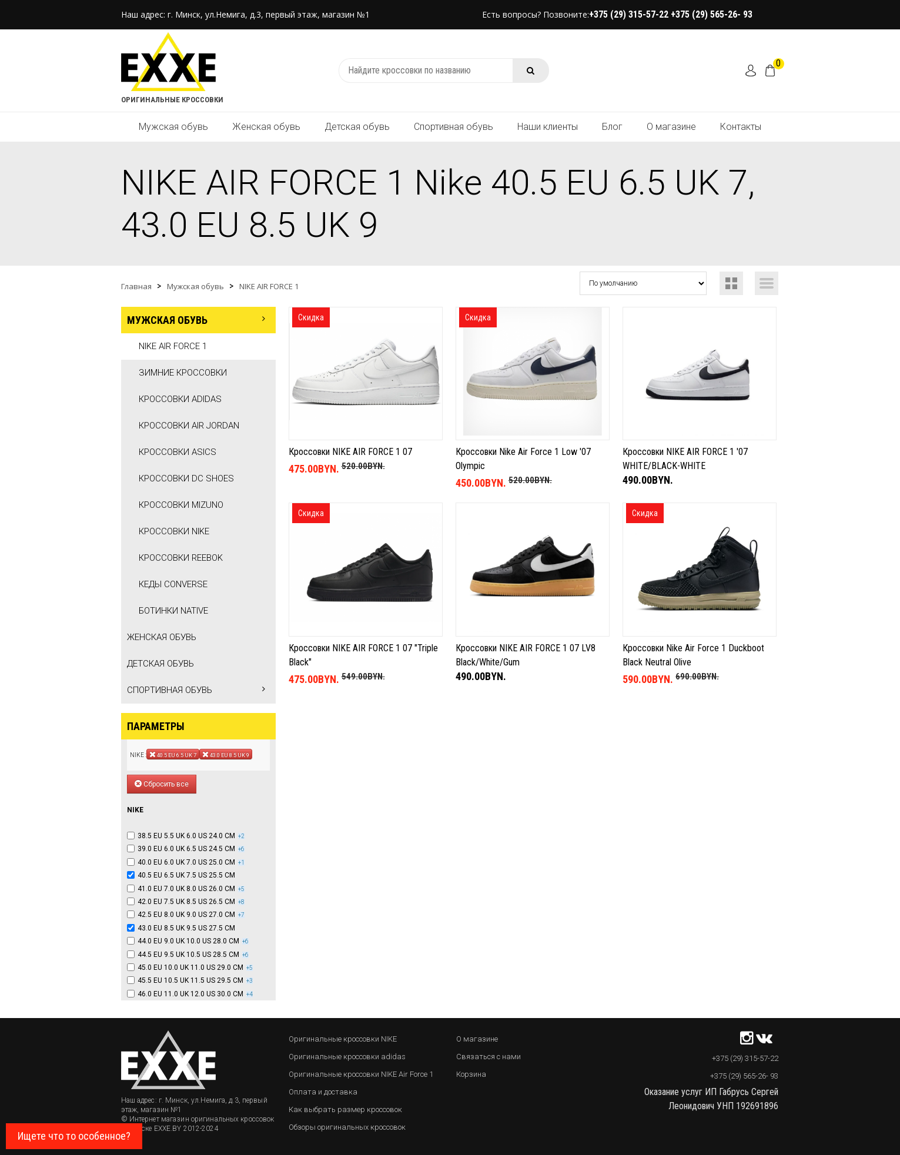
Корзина (471, 1074)
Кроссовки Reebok (181, 558)
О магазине (671, 126)
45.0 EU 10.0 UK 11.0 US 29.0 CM (190, 967)
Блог (612, 126)
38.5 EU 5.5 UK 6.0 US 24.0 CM (186, 836)
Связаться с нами (488, 1056)
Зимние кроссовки (183, 372)
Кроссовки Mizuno (181, 505)
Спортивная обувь (453, 126)
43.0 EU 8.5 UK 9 (225, 754)
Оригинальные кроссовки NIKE (343, 1039)
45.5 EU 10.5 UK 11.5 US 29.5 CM (190, 980)
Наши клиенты (547, 126)
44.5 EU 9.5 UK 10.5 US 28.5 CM (188, 954)
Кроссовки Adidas (180, 399)
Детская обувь (357, 126)
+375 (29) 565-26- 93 (711, 14)
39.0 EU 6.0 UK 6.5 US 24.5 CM (186, 849)
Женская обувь (266, 126)
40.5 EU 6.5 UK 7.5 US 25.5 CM (186, 875)
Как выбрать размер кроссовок (345, 1109)
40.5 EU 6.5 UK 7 (172, 754)
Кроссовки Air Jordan (189, 425)
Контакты (740, 126)
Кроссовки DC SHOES (186, 478)
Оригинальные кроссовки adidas (347, 1056)
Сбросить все (162, 783)
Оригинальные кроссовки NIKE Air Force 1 (361, 1074)
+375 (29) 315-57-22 (630, 14)
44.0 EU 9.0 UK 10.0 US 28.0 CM (188, 941)
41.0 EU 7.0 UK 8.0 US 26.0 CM (186, 889)
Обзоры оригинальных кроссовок (347, 1127)
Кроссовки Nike (174, 531)
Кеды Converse (173, 584)
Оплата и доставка (323, 1091)
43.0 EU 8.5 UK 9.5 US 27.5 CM (186, 928)
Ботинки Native (173, 610)
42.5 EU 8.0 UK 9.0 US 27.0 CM (186, 914)
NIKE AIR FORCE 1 (269, 286)
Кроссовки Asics (177, 452)
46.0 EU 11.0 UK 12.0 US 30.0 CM (190, 994)
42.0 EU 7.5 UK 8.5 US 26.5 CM (186, 902)
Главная (136, 286)
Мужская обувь (173, 126)
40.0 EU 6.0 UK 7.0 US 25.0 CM (186, 862)
